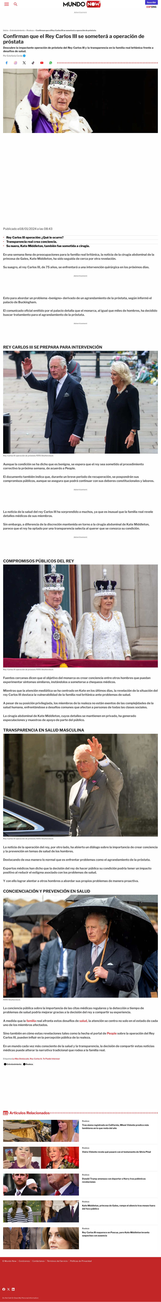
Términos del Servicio (57, 1261)
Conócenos (24, 1261)
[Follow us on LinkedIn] (13, 1289)
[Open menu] (6, 4)
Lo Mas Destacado (20, 1059)
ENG (154, 6)
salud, (83, 1021)
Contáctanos (38, 1261)
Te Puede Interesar (51, 1059)
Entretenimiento (17, 30)
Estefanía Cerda (14, 55)
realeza (85, 1121)
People (112, 1033)
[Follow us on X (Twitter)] (8, 1289)
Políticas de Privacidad (81, 1261)
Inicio (5, 30)
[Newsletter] (151, 2)
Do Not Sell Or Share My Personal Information (20, 1298)
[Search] (15, 4)
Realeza (30, 30)
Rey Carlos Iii (36, 1059)
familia (31, 1021)
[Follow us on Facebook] (3, 1289)
